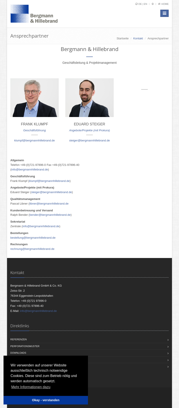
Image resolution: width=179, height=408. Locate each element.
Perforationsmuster (24, 346)
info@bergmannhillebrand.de (29, 169)
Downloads (18, 352)
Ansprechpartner (158, 38)
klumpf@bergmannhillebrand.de (34, 140)
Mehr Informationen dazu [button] (30, 387)
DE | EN (143, 4)
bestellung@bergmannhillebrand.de (32, 237)
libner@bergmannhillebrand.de (49, 203)
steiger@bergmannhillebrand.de (89, 140)
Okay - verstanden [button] (46, 400)
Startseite (123, 38)
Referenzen (18, 339)
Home (165, 4)
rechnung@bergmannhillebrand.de (32, 249)
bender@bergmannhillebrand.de (50, 214)
